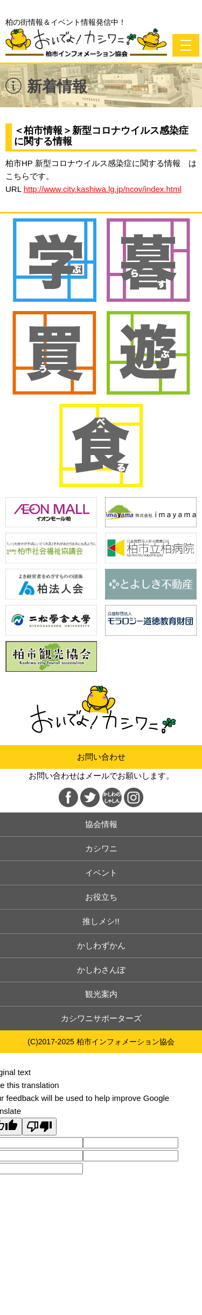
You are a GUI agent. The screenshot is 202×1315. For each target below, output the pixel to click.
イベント (101, 872)
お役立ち (101, 896)
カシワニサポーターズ (101, 1018)
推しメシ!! (100, 921)
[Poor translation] (39, 1126)
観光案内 (101, 994)
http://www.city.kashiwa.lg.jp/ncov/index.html (103, 189)
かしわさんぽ (101, 969)
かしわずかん (101, 945)
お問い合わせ (101, 756)
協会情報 (101, 824)
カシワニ (101, 848)
